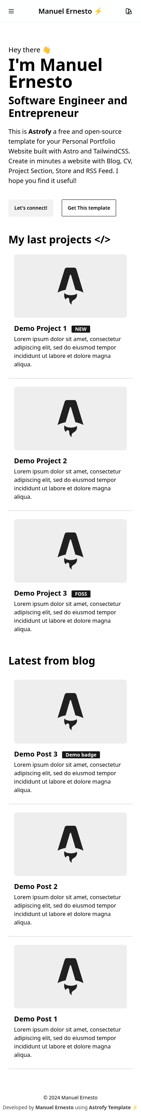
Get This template (89, 207)
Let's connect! (30, 207)
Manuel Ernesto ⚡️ (70, 11)
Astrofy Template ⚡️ (114, 1107)
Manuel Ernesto (54, 1107)
